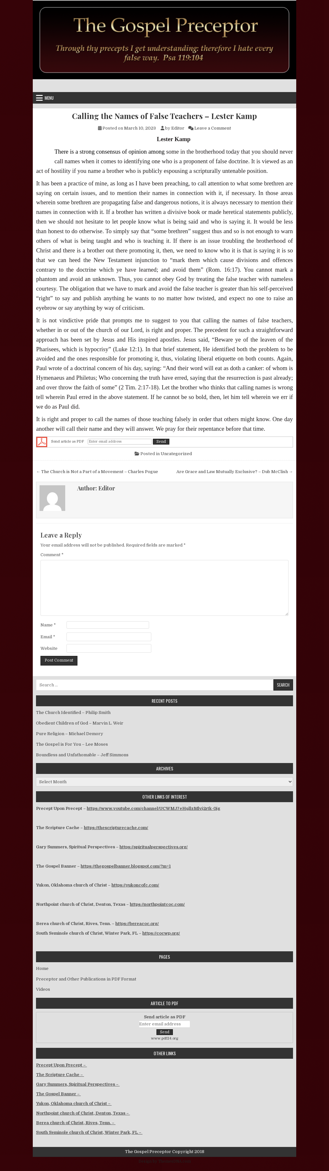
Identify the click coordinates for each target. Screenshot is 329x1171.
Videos (43, 989)
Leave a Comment (212, 128)
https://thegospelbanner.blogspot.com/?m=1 (126, 866)
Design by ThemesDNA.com (164, 1161)
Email (47, 636)
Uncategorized (176, 453)
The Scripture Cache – (60, 1074)
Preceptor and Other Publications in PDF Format (86, 979)
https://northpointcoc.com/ (157, 904)
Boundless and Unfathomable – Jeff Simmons (82, 754)
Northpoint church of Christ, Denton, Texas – (83, 1113)
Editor (177, 128)
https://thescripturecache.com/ (116, 827)
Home (42, 968)
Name (48, 625)
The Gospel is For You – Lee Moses (72, 744)
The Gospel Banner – (58, 1093)
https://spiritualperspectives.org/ (154, 846)
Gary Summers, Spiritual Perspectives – (78, 1084)
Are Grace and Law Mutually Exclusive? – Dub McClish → (234, 471)
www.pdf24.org (164, 1038)
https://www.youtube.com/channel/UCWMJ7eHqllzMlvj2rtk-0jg (153, 808)
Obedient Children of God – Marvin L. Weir (79, 723)
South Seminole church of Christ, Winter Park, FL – (89, 1132)
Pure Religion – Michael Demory (69, 733)
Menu (49, 98)
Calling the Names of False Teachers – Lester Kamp (164, 116)
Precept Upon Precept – (61, 1065)
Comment (52, 554)
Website (49, 648)
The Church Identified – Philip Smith (73, 712)
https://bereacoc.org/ (137, 923)
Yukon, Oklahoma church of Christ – (73, 1103)
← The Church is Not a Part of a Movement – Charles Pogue (97, 471)
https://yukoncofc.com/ (135, 885)
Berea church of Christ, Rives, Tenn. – (75, 1122)
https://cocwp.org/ (161, 933)
